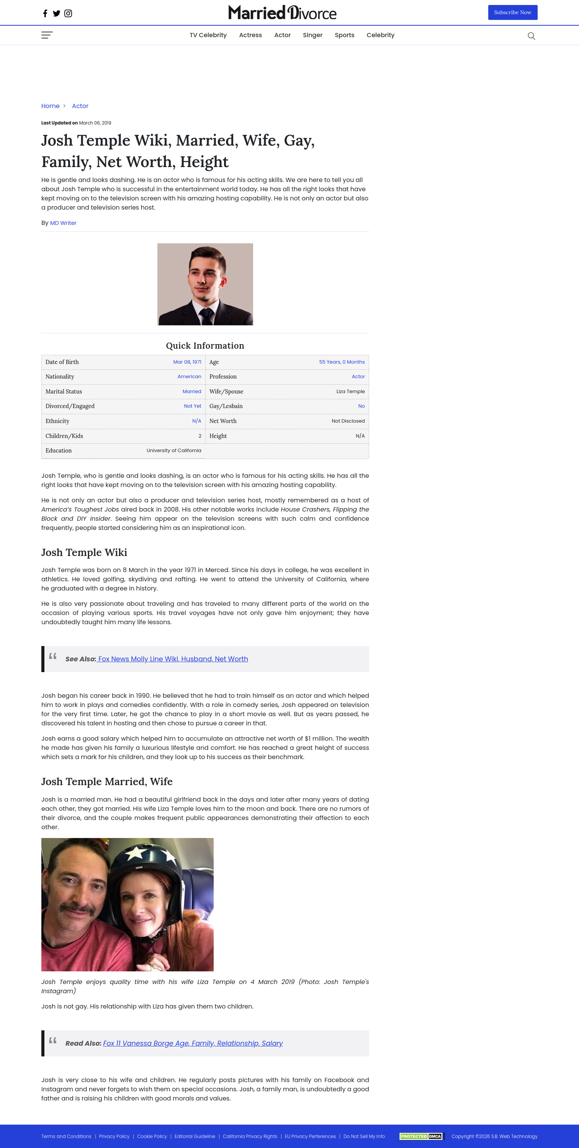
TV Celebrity (208, 35)
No (361, 406)
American (189, 376)
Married (192, 391)
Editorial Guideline (195, 1136)
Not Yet (192, 406)
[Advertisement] (102, 60)
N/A (196, 421)
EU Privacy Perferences (310, 1136)
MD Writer (63, 223)
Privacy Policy (114, 1136)
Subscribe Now (513, 12)
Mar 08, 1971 (187, 362)
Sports (344, 35)
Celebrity (381, 35)
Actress (250, 35)
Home (50, 106)
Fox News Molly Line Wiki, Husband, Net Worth (172, 659)
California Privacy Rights (250, 1136)
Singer (312, 35)
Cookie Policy (152, 1136)
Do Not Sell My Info (364, 1136)
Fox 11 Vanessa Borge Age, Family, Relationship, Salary (193, 1043)
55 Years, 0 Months (342, 362)
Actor (282, 35)
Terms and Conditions (66, 1136)
